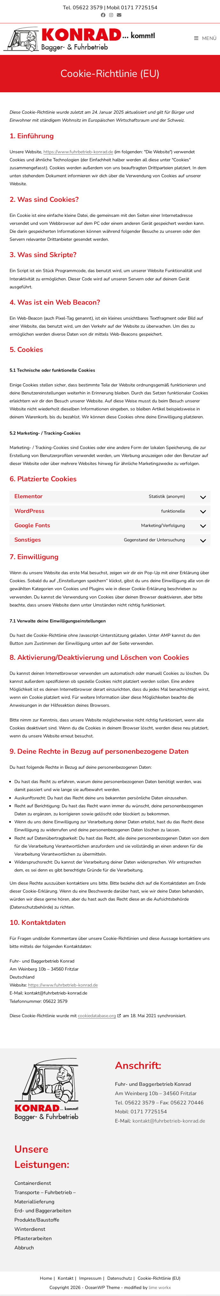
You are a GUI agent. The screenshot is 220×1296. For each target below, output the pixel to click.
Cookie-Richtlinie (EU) (159, 1280)
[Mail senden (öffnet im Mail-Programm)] (118, 15)
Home (46, 1280)
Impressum (90, 1280)
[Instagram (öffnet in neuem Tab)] (111, 15)
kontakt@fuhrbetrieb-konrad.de (169, 1122)
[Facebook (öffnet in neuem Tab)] (103, 15)
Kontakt (65, 1280)
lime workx (160, 1289)
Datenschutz (119, 1280)
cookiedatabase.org (97, 1017)
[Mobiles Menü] (205, 38)
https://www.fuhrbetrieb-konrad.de (78, 153)
